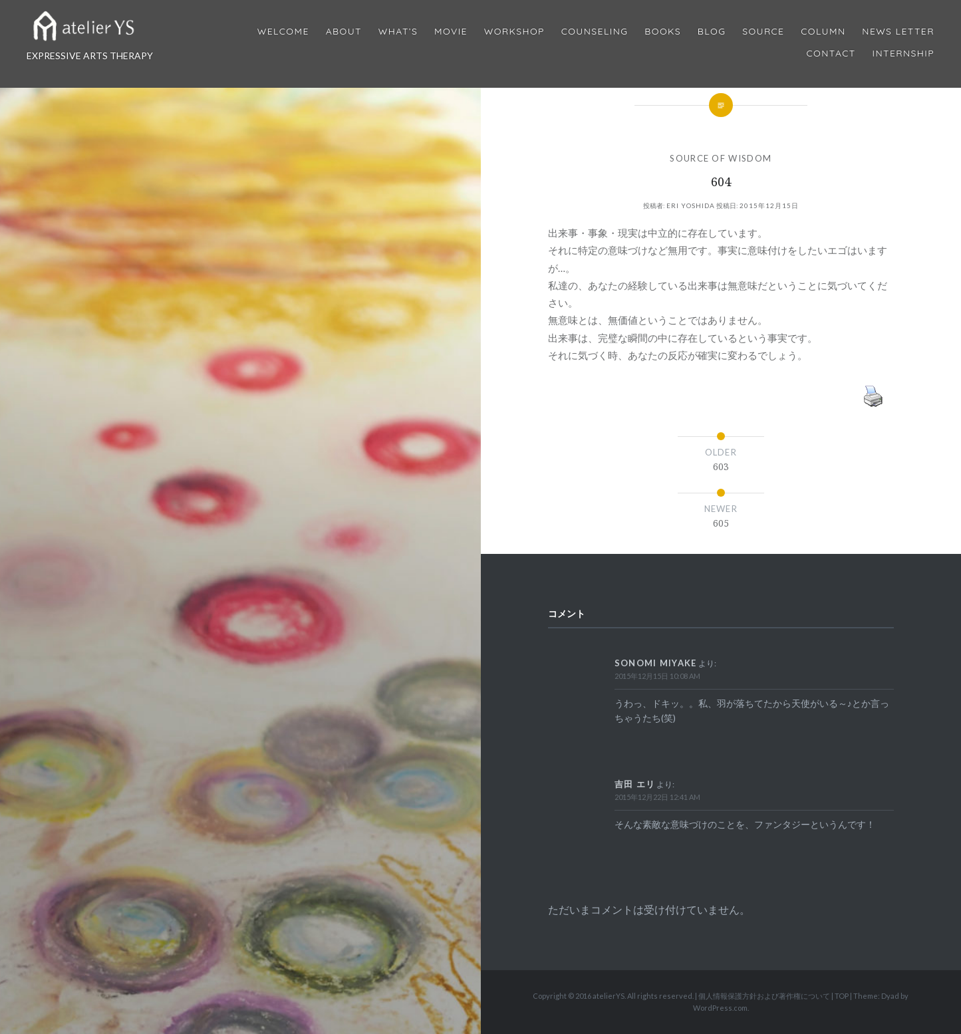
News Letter (898, 31)
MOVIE (451, 31)
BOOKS (662, 31)
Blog (712, 31)
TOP (842, 995)
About (344, 31)
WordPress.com (720, 1007)
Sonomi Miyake (656, 663)
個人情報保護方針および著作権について (764, 995)
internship (903, 53)
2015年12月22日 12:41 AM (657, 797)
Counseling (594, 31)
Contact (831, 53)
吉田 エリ (635, 784)
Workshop (514, 31)
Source (763, 31)
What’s (398, 31)
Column (823, 31)
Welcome (283, 31)
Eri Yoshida (690, 205)
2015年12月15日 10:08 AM (657, 676)
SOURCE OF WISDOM (720, 158)
